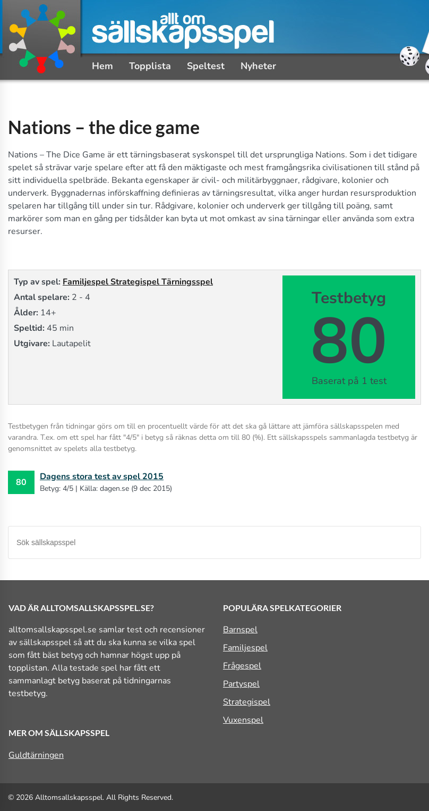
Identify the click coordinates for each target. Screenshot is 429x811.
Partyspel (241, 684)
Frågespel (242, 666)
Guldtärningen (36, 755)
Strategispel (135, 282)
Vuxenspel (243, 720)
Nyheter (258, 66)
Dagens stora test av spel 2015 (102, 476)
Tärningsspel (187, 282)
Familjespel (86, 282)
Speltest (206, 66)
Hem (102, 66)
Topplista (150, 66)
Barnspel (240, 630)
